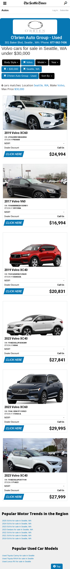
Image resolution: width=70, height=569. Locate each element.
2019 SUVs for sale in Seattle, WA (16, 538)
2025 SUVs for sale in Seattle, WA (16, 521)
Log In (55, 10)
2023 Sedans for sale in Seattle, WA (17, 529)
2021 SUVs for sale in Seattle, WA (16, 535)
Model (42, 62)
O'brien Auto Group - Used (20, 75)
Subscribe (64, 10)
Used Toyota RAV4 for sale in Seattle (18, 558)
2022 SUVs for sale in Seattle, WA (16, 532)
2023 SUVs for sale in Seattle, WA (16, 526)
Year (54, 62)
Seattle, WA (31, 69)
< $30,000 (11, 69)
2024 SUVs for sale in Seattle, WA (16, 523)
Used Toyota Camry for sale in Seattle (18, 555)
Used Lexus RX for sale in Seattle (16, 561)
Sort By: (46, 75)
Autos (5, 10)
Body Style (11, 62)
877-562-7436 (58, 42)
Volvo (27, 62)
